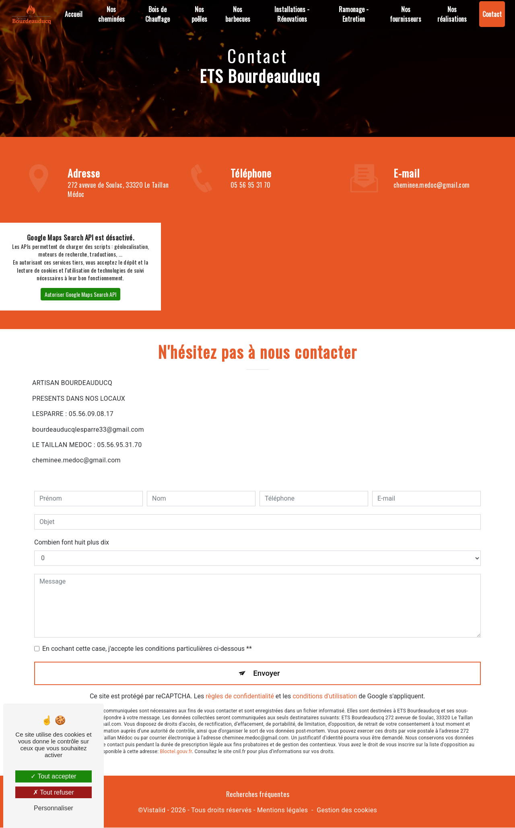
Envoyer (266, 664)
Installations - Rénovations (291, 14)
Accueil (73, 14)
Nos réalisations (452, 14)
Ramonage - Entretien (354, 14)
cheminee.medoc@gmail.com (431, 185)
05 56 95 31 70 (250, 185)
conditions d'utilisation (325, 687)
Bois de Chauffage (157, 14)
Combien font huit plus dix (71, 533)
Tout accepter (53, 776)
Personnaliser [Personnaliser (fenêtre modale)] (53, 808)
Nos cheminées (111, 14)
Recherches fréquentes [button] (257, 794)
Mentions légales (282, 810)
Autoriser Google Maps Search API (80, 294)
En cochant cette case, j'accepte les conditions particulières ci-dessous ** (147, 640)
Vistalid (154, 810)
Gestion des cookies (347, 810)
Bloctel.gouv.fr (176, 742)
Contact (491, 14)
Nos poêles (199, 14)
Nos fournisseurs (405, 14)
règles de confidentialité (240, 687)
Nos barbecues (237, 14)
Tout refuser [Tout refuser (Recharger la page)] (53, 792)
